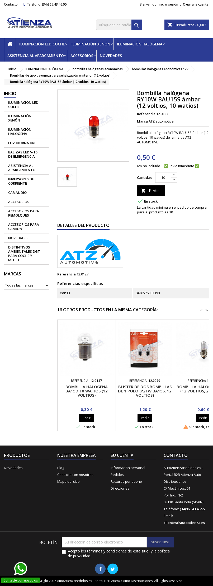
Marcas (12, 274)
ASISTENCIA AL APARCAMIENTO (35, 55)
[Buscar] (119, 25)
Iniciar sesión (168, 4)
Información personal (128, 467)
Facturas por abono (126, 481)
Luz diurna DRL (22, 142)
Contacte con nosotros (75, 474)
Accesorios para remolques (23, 213)
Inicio (10, 93)
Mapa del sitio (68, 481)
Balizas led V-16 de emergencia (22, 154)
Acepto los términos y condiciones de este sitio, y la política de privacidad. (119, 553)
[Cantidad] (163, 177)
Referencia (146, 113)
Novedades (13, 467)
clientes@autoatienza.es (184, 522)
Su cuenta (122, 455)
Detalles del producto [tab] (83, 225)
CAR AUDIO (17, 192)
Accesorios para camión (23, 226)
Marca (142, 121)
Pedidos (117, 474)
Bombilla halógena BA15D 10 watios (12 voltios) (86, 391)
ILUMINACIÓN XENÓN (91, 43)
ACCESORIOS (81, 55)
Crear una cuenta (196, 4)
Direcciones (120, 488)
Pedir (150, 191)
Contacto (11, 4)
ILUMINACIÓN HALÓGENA (139, 43)
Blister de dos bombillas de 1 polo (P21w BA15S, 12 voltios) (145, 391)
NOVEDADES (111, 55)
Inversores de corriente (21, 181)
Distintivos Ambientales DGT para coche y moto (24, 253)
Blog (60, 467)
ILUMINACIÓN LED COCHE (42, 43)
